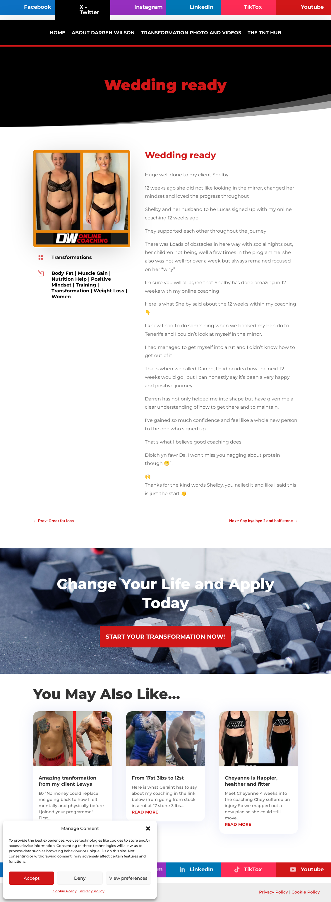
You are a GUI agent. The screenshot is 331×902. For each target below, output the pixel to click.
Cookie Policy (65, 891)
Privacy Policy (92, 891)
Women (61, 296)
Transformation (70, 291)
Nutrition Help (69, 279)
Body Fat (62, 273)
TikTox (253, 7)
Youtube (312, 7)
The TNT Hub (264, 32)
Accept (32, 878)
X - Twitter (89, 10)
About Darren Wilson (103, 32)
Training (86, 285)
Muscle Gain (93, 273)
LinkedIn (201, 7)
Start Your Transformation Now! (165, 636)
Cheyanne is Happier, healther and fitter (251, 781)
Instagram (148, 7)
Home (57, 32)
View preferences (128, 878)
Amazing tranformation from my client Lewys (67, 781)
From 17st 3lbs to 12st (158, 778)
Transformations (72, 257)
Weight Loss (109, 291)
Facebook (37, 7)
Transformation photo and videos (191, 32)
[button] (148, 828)
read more (145, 812)
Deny (79, 878)
